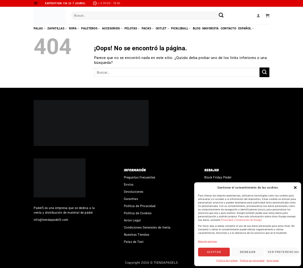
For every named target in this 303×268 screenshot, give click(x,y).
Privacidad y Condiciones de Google (241, 220)
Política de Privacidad (140, 206)
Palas (39, 28)
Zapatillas (57, 28)
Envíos (129, 184)
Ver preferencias (282, 252)
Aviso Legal (132, 220)
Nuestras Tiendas (136, 234)
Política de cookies (227, 260)
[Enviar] (221, 15)
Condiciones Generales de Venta (147, 227)
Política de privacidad (252, 260)
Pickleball (181, 28)
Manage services (207, 241)
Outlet (162, 28)
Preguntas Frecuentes (139, 177)
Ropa (74, 28)
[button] (295, 187)
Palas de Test (134, 242)
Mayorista (210, 28)
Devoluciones (133, 192)
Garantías (131, 199)
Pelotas (132, 28)
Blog (196, 28)
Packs (148, 28)
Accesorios (112, 28)
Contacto (228, 28)
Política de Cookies (138, 213)
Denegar (247, 252)
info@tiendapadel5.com (51, 220)
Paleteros (90, 28)
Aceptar (214, 252)
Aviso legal (272, 260)
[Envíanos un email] (35, 3)
